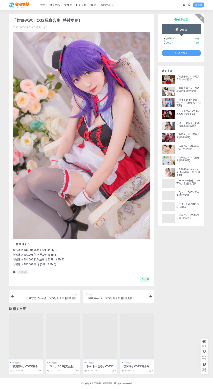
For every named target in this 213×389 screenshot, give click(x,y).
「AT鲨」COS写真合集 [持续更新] (188, 205)
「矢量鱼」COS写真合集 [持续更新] (188, 136)
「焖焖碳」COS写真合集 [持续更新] (188, 159)
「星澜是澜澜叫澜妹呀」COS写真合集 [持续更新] (188, 102)
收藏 (145, 279)
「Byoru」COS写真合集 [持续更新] (187, 194)
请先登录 (181, 53)
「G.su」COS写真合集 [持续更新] (62, 368)
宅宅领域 (108, 383)
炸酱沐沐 (22, 272)
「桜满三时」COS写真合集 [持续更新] (25, 368)
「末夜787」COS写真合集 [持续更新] (187, 147)
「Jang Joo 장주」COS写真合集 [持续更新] (100, 368)
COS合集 (36, 27)
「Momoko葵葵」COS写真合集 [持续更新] (188, 182)
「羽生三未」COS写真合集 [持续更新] (188, 217)
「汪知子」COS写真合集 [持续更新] (135, 368)
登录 (198, 5)
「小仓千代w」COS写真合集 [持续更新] (187, 113)
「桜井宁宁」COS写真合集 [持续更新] (188, 78)
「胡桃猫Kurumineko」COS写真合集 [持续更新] (188, 171)
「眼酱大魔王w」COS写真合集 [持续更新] (187, 90)
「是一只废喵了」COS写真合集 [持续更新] (188, 124)
